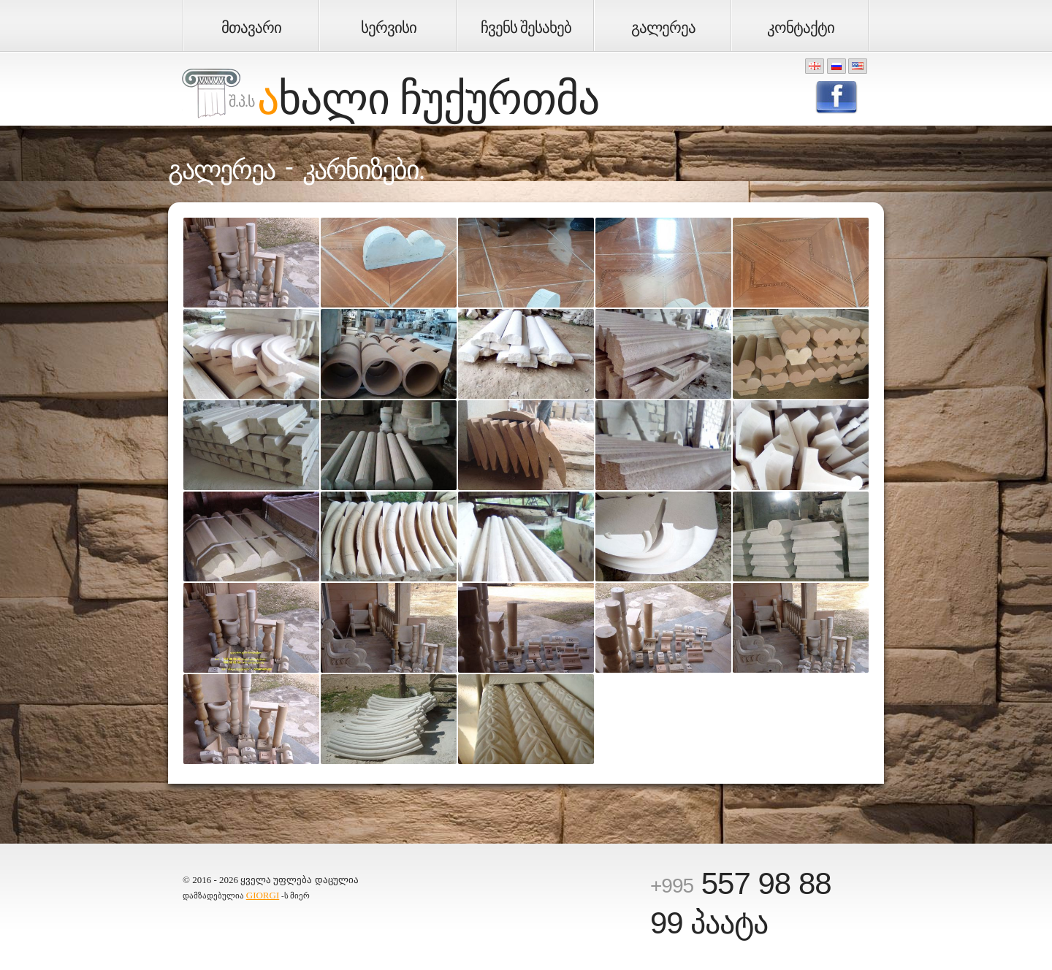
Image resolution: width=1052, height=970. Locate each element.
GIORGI (263, 895)
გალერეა (663, 28)
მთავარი (251, 28)
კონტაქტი (800, 28)
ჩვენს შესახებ (526, 28)
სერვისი (388, 28)
